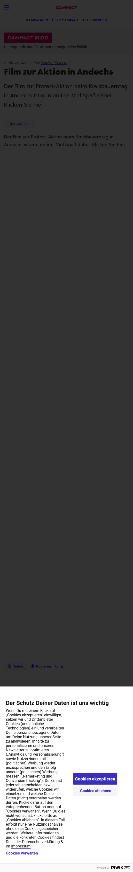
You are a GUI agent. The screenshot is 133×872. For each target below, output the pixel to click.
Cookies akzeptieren (95, 778)
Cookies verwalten (22, 853)
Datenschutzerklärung (41, 841)
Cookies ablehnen (95, 790)
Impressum (21, 846)
